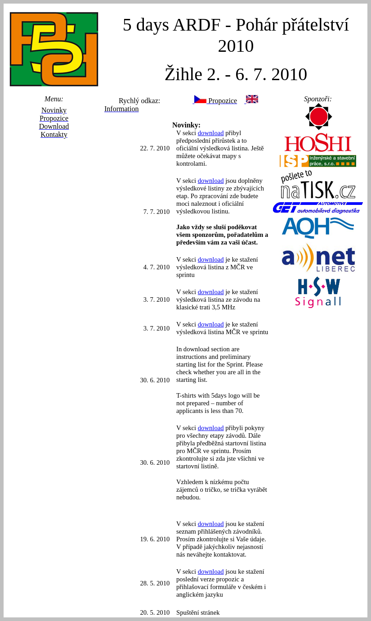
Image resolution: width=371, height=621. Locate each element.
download (211, 132)
